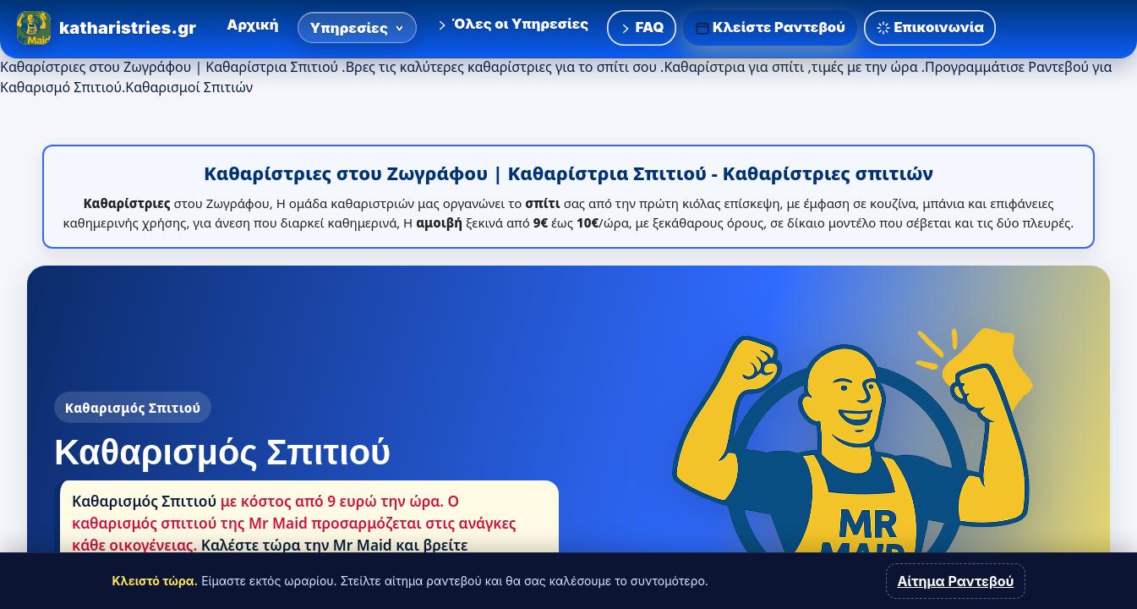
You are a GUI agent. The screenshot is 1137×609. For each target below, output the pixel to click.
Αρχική (252, 24)
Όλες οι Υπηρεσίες (511, 23)
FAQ (641, 27)
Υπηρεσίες (357, 27)
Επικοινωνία (930, 27)
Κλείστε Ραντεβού (770, 27)
